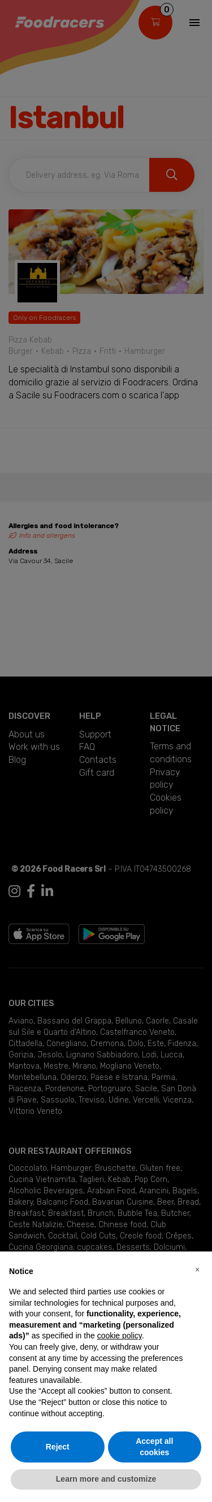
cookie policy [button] (119, 1335)
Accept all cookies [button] (154, 1447)
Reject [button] (58, 1446)
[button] (197, 1270)
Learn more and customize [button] (106, 1478)
